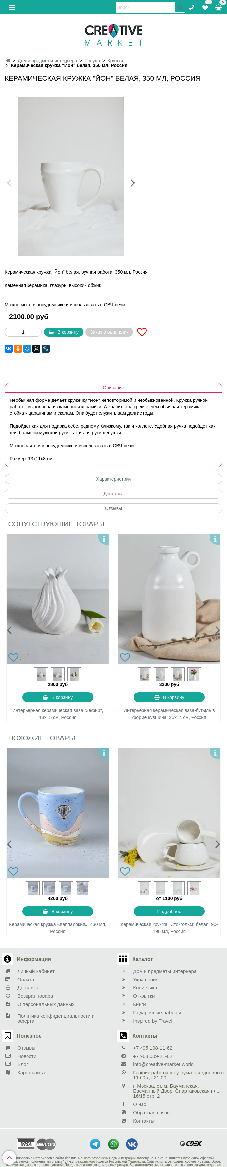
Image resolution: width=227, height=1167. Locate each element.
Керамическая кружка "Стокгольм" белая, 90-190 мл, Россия (169, 928)
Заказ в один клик (109, 332)
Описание (113, 387)
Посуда (92, 60)
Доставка (113, 493)
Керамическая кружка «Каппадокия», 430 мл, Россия (57, 928)
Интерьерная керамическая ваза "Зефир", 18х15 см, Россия (57, 714)
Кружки (115, 60)
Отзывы (113, 508)
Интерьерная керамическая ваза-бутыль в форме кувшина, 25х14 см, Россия (169, 714)
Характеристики (113, 479)
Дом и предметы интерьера (47, 60)
